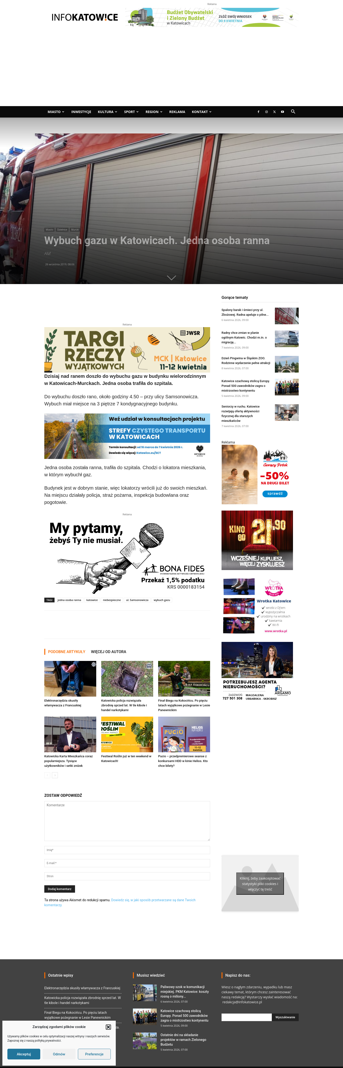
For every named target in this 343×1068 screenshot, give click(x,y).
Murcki (75, 229)
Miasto (56, 111)
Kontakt (202, 111)
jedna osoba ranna (69, 600)
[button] (108, 1027)
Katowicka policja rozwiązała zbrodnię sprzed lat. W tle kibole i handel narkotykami (124, 705)
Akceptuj (24, 1054)
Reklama (177, 111)
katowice (92, 600)
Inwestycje (81, 111)
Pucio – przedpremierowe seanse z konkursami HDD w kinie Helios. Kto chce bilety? (183, 761)
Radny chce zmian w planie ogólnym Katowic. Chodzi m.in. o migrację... (244, 337)
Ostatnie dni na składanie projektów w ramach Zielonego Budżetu (183, 1039)
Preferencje (94, 1054)
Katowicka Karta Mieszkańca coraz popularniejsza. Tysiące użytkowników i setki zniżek (68, 761)
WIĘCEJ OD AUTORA (108, 652)
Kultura (107, 111)
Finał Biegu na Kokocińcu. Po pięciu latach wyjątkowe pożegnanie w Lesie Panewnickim (184, 705)
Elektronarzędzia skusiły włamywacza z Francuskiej (82, 988)
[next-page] (55, 775)
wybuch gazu (162, 600)
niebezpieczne (112, 600)
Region (154, 111)
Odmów (59, 1054)
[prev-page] (47, 775)
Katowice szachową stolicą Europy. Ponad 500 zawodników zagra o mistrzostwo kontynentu (246, 385)
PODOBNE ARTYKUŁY (66, 652)
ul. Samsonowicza (137, 600)
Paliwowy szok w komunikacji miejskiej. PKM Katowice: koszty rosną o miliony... (185, 991)
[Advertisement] (171, 70)
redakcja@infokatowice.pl (242, 1002)
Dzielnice (62, 229)
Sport (131, 111)
